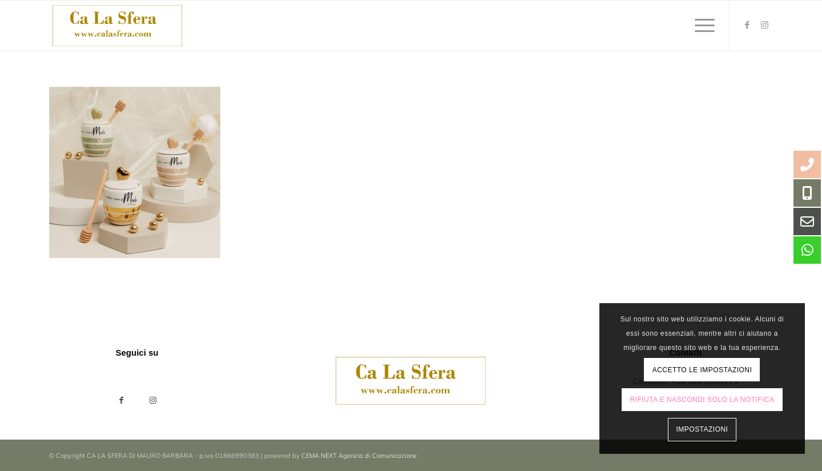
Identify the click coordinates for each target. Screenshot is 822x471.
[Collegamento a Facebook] (747, 25)
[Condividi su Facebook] (121, 400)
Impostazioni (702, 429)
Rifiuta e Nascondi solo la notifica (702, 400)
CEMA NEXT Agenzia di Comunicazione (359, 456)
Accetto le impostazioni (702, 370)
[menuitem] (701, 26)
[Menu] (701, 26)
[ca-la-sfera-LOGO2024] (118, 26)
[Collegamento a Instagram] (764, 25)
